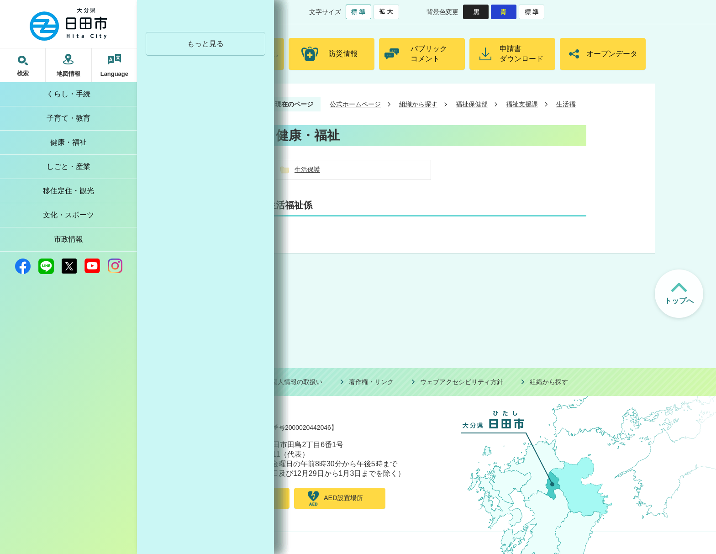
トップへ (679, 301)
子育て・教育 (68, 118)
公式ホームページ (355, 104)
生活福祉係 (572, 104)
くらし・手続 (68, 94)
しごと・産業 (68, 166)
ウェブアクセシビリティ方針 (461, 381)
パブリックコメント (429, 54)
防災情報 (343, 54)
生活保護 (307, 169)
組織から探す (418, 104)
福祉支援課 (522, 104)
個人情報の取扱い (296, 381)
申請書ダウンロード (521, 54)
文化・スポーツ (68, 215)
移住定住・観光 (68, 191)
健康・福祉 (68, 142)
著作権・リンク (371, 381)
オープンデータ (611, 54)
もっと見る (205, 43)
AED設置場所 (343, 497)
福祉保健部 (472, 104)
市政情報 (68, 239)
